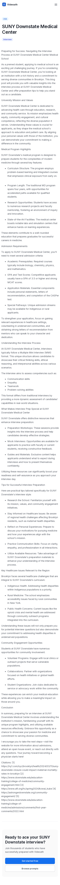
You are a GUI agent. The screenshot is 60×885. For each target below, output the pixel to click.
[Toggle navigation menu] (55, 4)
